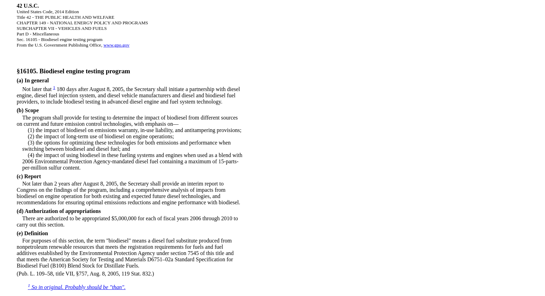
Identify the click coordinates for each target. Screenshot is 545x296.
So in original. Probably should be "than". (76, 287)
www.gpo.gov (117, 45)
